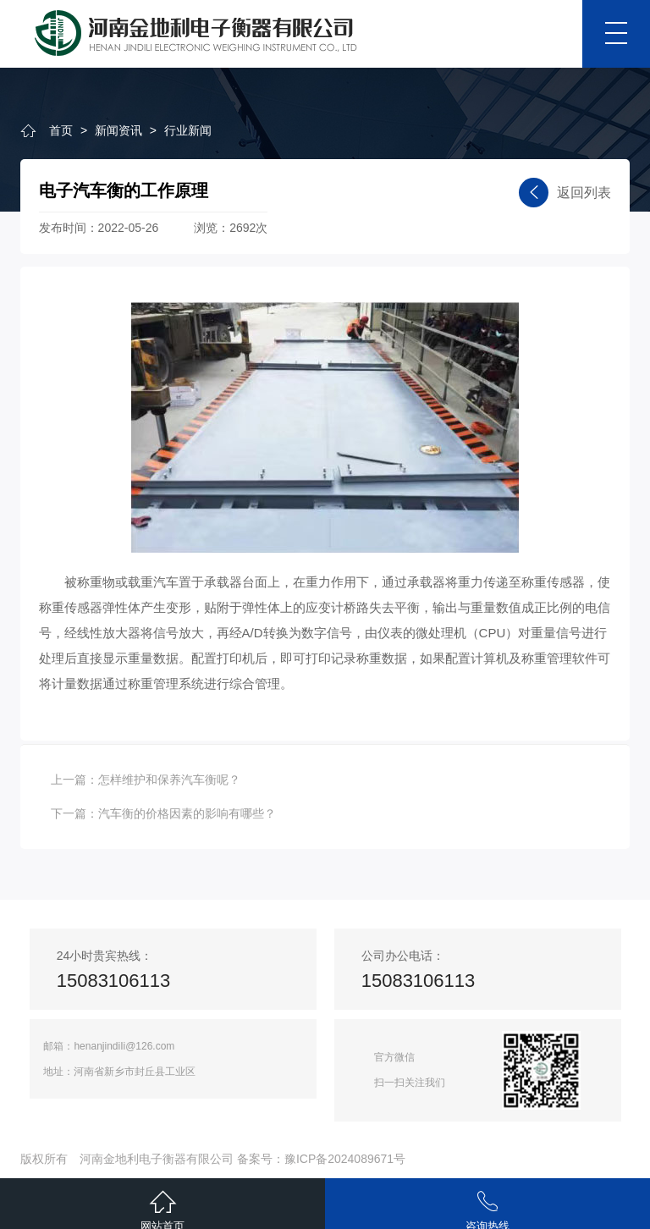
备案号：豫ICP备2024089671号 (321, 1159)
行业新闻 (188, 130)
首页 (61, 130)
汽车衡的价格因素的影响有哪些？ (187, 813)
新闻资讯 (118, 130)
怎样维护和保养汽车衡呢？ (169, 779)
